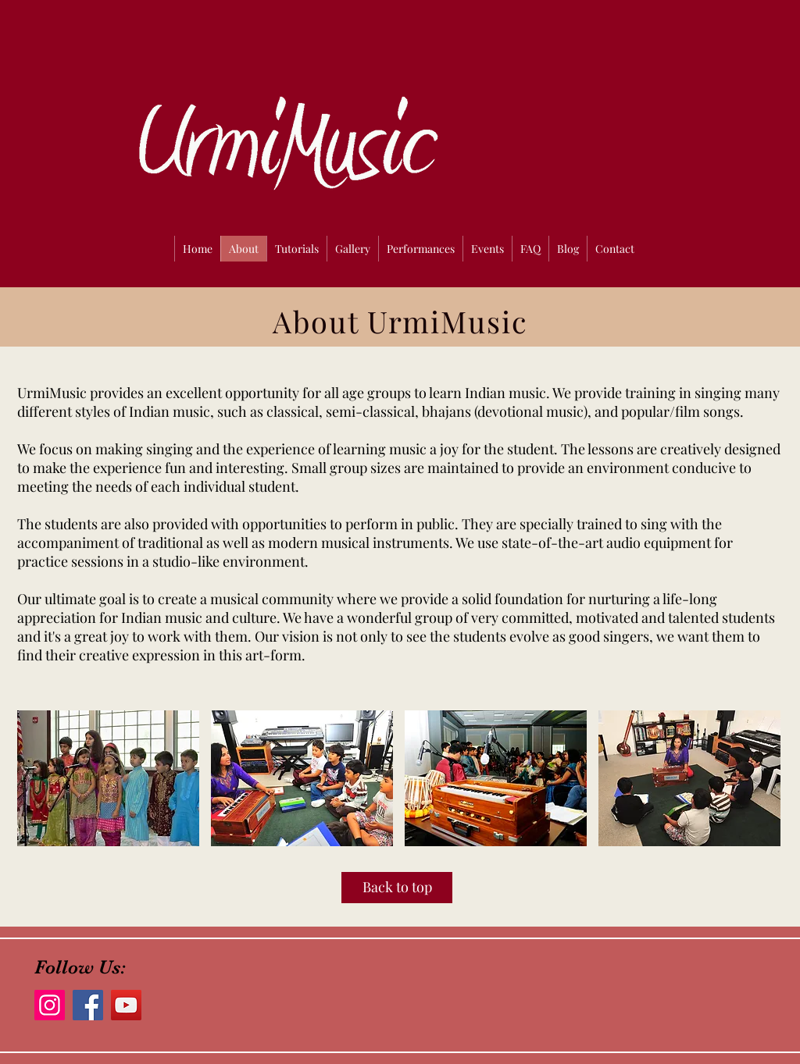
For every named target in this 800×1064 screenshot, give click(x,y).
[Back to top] (396, 887)
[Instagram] (49, 1005)
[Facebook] (88, 1005)
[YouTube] (126, 1005)
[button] (108, 778)
